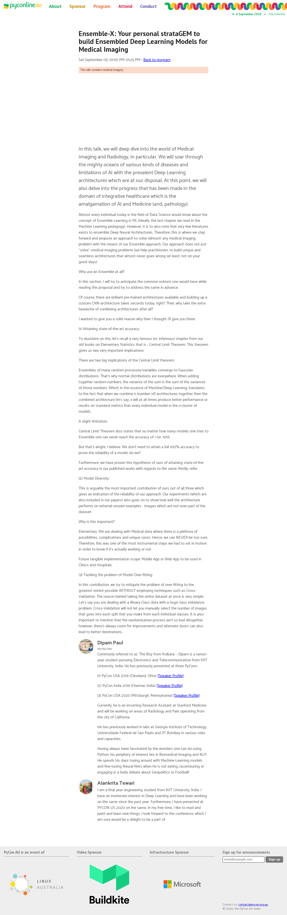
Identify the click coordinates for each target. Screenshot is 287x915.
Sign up (274, 859)
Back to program (156, 60)
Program (102, 6)
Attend (125, 6)
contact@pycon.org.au (253, 904)
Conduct (148, 6)
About (55, 6)
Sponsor (77, 6)
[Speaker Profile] (170, 676)
